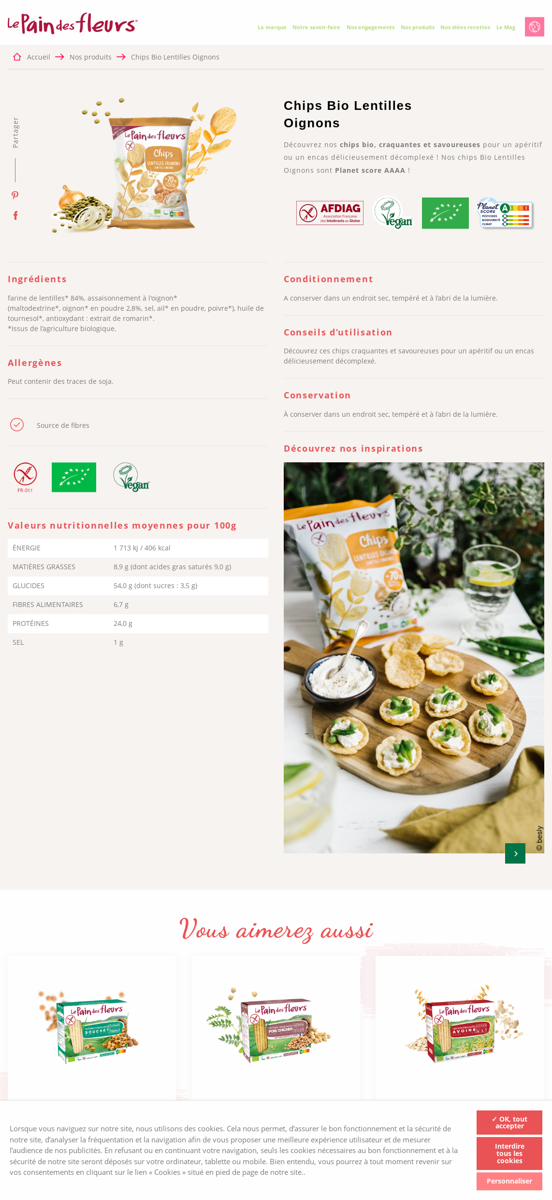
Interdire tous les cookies (509, 1153)
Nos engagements (370, 29)
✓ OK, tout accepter (509, 1122)
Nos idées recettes (465, 29)
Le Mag (505, 29)
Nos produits (418, 29)
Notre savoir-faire (316, 29)
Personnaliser (509, 1180)
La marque (272, 29)
